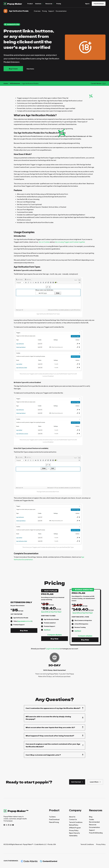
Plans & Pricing (54, 822)
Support (51, 11)
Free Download (99, 3)
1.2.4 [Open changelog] (103, 83)
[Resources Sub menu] (53, 3)
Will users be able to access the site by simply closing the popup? (48, 717)
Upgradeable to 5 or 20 (24, 621)
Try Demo (52, 817)
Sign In (87, 3)
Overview (37, 11)
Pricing (58, 3)
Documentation (61, 11)
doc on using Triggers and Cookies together (70, 242)
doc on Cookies (44, 242)
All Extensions (15, 83)
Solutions (38, 3)
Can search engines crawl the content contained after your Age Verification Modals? (53, 745)
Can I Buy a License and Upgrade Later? (43, 755)
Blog (90, 817)
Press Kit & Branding (96, 833)
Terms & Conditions (75, 822)
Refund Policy (73, 825)
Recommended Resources (94, 823)
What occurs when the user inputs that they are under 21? (50, 727)
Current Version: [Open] (98, 83)
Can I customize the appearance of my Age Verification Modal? (53, 708)
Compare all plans (54, 635)
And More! (47, 629)
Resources (48, 3)
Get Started (77, 782)
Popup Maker (14, 3)
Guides (91, 819)
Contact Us (73, 819)
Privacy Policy (73, 830)
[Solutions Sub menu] (42, 3)
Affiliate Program (75, 828)
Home (6, 83)
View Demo (30, 69)
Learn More (95, 782)
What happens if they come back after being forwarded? (50, 736)
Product (30, 3)
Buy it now (13, 69)
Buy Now (24, 630)
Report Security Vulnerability (74, 834)
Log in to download (53, 649)
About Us (72, 817)
